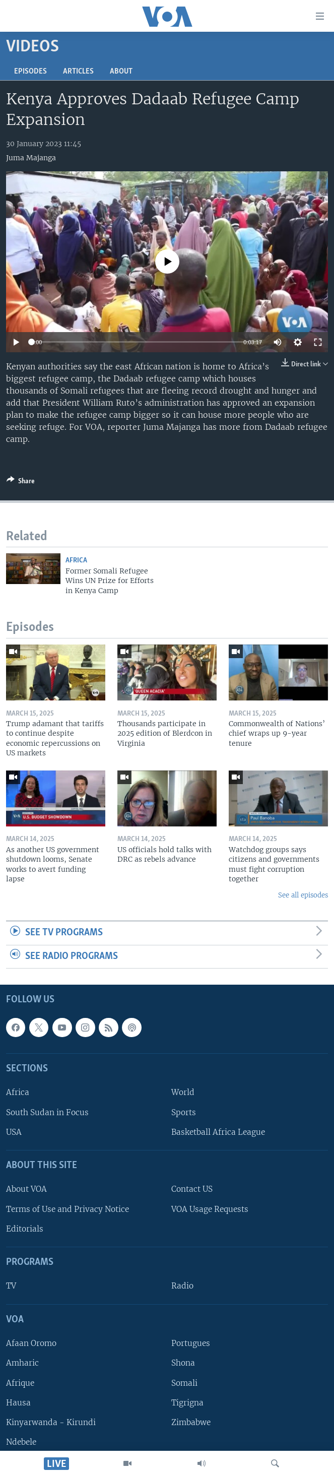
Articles (78, 72)
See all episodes (303, 895)
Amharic (22, 1363)
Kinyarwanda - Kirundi (51, 1422)
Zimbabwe (191, 1422)
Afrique (20, 1383)
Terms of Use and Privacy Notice (67, 1209)
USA (14, 1132)
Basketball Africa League (218, 1132)
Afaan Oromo (31, 1344)
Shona (183, 1363)
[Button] (21, 482)
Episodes (30, 72)
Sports (183, 1112)
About (121, 72)
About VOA (26, 1189)
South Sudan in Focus (47, 1112)
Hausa (18, 1402)
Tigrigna (187, 1402)
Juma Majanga (31, 157)
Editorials (24, 1229)
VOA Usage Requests (209, 1209)
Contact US (192, 1189)
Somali (184, 1383)
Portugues (190, 1344)
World (182, 1093)
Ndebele (21, 1442)
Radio (182, 1286)
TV (11, 1286)
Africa (76, 560)
